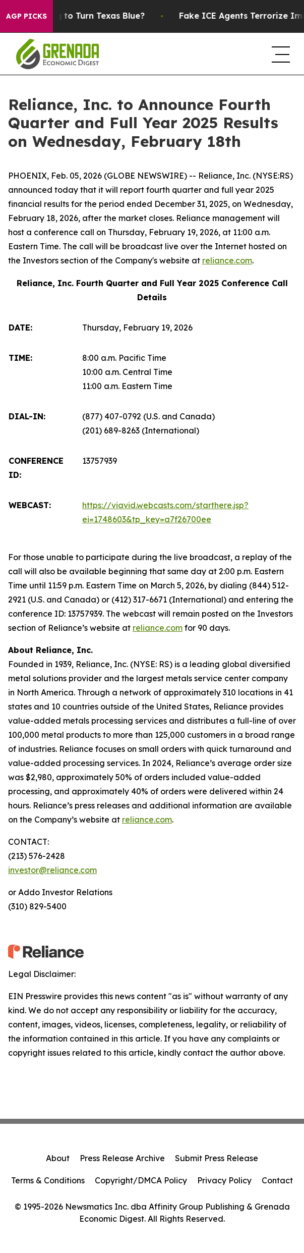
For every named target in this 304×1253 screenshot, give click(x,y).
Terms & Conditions (48, 1180)
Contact (277, 1180)
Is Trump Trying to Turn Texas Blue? (82, 16)
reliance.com (227, 260)
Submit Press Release (216, 1158)
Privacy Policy (224, 1180)
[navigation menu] (280, 54)
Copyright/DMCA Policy (141, 1180)
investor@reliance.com (52, 870)
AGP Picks (26, 16)
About (58, 1158)
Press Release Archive (122, 1158)
